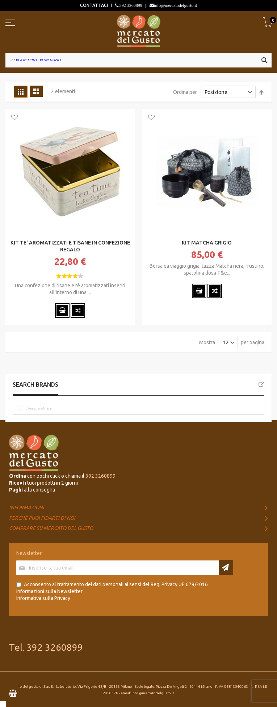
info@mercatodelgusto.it (175, 5)
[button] (14, 118)
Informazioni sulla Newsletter (49, 591)
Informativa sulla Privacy (43, 598)
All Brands (261, 384)
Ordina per (185, 92)
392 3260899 (130, 5)
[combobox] (138, 60)
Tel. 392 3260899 (46, 647)
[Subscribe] (226, 567)
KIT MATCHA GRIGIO (207, 243)
